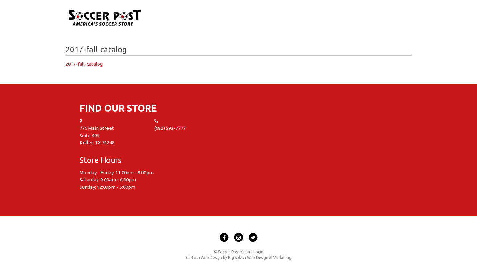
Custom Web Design (204, 257)
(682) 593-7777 (170, 128)
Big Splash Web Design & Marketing (259, 257)
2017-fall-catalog (84, 64)
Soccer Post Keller (105, 18)
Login (258, 252)
